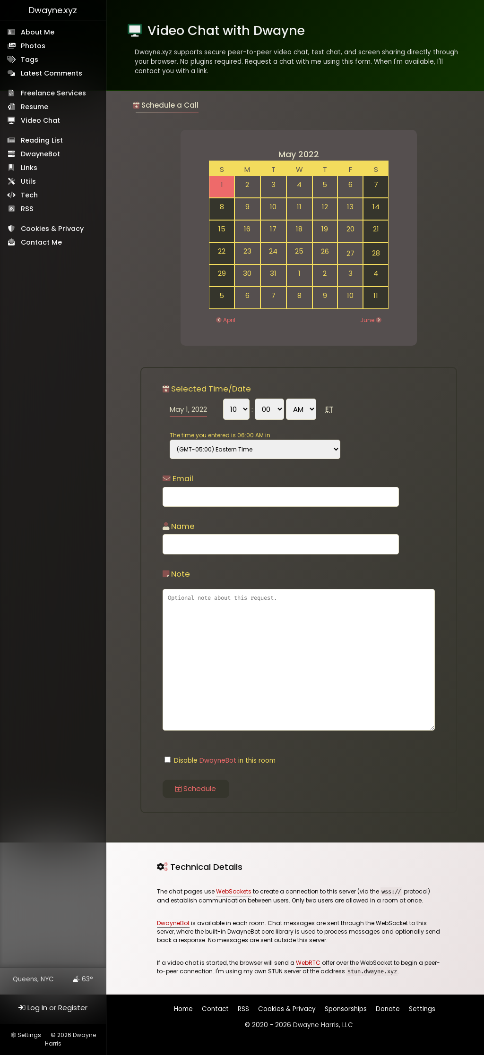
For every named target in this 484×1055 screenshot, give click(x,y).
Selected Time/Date (207, 388)
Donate (388, 1008)
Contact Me (41, 242)
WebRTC (308, 963)
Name (179, 526)
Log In (37, 1007)
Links (29, 167)
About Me (37, 32)
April (229, 320)
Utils (28, 181)
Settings (29, 1035)
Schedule (195, 788)
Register (72, 1007)
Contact (216, 1010)
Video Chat (40, 120)
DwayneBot (40, 154)
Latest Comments (51, 73)
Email (178, 478)
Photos (33, 46)
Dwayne (53, 10)
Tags (29, 59)
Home (184, 1011)
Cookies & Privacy (52, 228)
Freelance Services (53, 93)
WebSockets (233, 891)
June (367, 320)
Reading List (42, 140)
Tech (29, 195)
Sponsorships (346, 1008)
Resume (34, 106)
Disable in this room (220, 760)
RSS (27, 208)
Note (176, 574)
